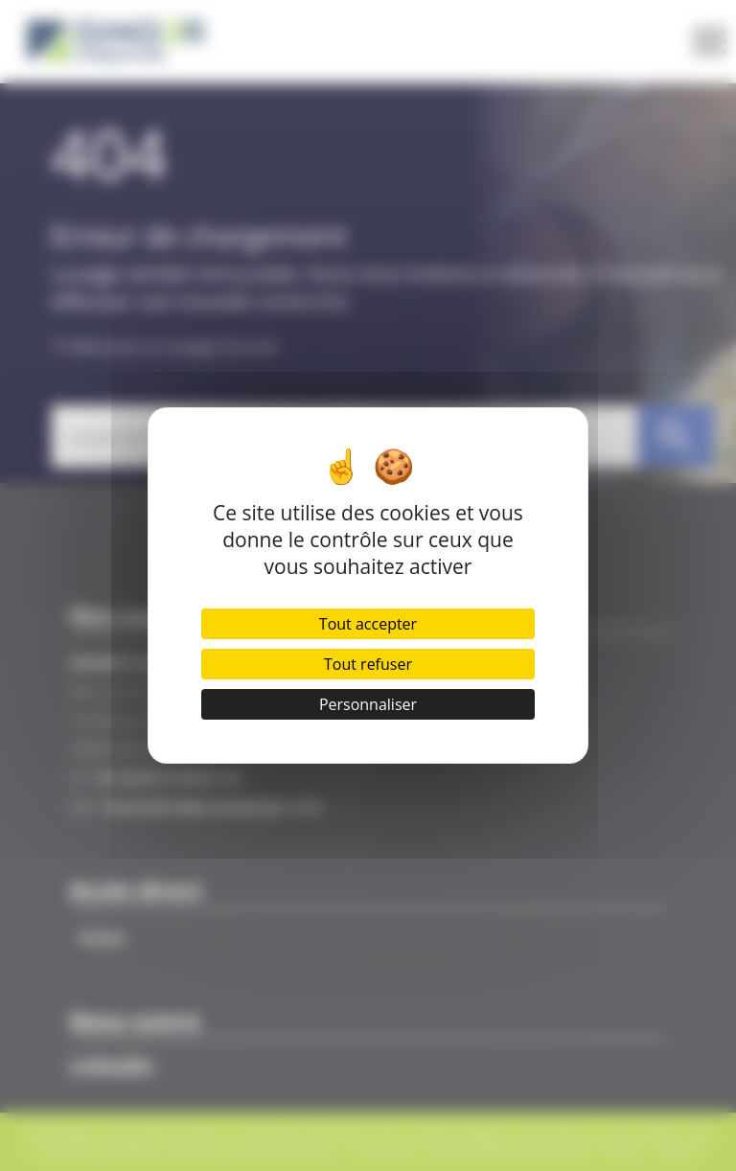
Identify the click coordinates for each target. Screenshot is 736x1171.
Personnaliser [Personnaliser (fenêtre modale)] (368, 704)
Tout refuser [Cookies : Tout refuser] (368, 664)
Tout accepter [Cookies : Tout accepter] (368, 623)
